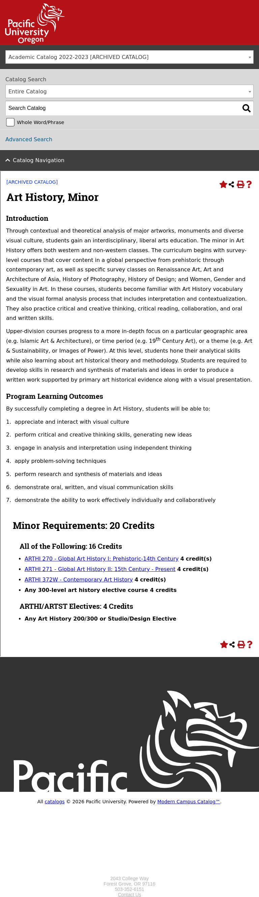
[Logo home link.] (129, 873)
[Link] (32, 42)
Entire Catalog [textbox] (27, 91)
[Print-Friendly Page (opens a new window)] (240, 184)
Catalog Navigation (38, 160)
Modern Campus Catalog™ (188, 801)
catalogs (55, 801)
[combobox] (129, 57)
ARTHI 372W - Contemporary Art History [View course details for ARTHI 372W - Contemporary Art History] (79, 579)
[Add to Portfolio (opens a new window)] (222, 184)
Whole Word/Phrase (40, 122)
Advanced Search (28, 139)
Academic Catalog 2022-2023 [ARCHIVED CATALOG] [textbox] (78, 57)
